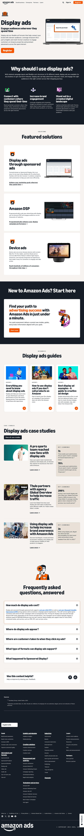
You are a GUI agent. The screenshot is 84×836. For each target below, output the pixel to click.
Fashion (47, 747)
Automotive (48, 736)
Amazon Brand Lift (28, 766)
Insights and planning (30, 733)
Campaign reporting (28, 771)
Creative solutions (29, 744)
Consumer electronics (50, 742)
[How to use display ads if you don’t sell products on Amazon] (42, 388)
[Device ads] (59, 254)
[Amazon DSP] (59, 212)
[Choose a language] (9, 725)
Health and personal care (51, 755)
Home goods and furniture (51, 758)
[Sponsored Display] (59, 168)
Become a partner (71, 761)
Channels (48, 778)
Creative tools (26, 753)
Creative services (27, 750)
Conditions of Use (13, 813)
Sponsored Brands (6, 763)
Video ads (3, 769)
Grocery (47, 753)
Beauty (46, 739)
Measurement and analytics (29, 759)
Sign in (68, 2)
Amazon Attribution (28, 763)
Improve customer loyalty (8, 747)
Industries (48, 733)
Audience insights (27, 736)
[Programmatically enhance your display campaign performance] (25, 223)
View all (3, 777)
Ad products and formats (6, 754)
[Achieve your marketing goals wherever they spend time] (25, 183)
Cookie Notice (48, 813)
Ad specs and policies (71, 744)
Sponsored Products (6, 760)
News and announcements (73, 750)
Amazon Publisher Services (30, 794)
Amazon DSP (26, 785)
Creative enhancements (29, 747)
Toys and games (49, 769)
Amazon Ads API (27, 791)
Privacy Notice (24, 813)
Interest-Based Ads (36, 813)
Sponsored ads (5, 758)
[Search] (63, 2)
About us (3, 813)
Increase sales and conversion (9, 744)
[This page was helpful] (75, 677)
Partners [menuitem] (69, 756)
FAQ (67, 747)
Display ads (4, 766)
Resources (69, 742)
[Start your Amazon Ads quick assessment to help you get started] (14, 330)
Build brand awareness (7, 736)
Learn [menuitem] (68, 733)
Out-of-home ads (6, 774)
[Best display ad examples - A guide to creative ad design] (68, 388)
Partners (36, 2)
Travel (46, 772)
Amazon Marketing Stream (30, 769)
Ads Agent (25, 802)
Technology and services (31, 783)
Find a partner (70, 758)
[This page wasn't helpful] (70, 677)
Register (78, 2)
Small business (20, 2)
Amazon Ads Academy (72, 736)
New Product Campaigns (29, 799)
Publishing (47, 764)
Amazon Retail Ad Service (29, 796)
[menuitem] (9, 768)
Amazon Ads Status (59, 813)
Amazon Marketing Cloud (29, 788)
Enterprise (29, 2)
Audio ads (3, 771)
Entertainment (48, 744)
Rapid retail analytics (28, 777)
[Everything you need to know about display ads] (16, 388)
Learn (41, 2)
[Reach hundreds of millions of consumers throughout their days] (25, 267)
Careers (70, 813)
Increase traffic (5, 742)
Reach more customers (7, 739)
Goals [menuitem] (3, 733)
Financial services (49, 750)
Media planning (27, 739)
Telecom (47, 767)
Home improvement (50, 761)
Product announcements (72, 739)
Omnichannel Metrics (28, 774)
